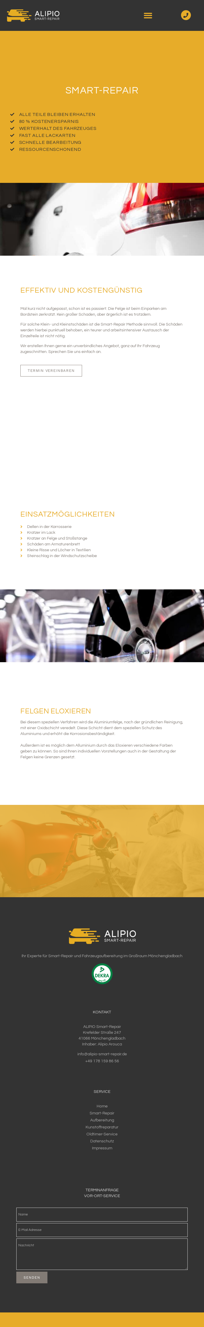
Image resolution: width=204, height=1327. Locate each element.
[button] (148, 15)
